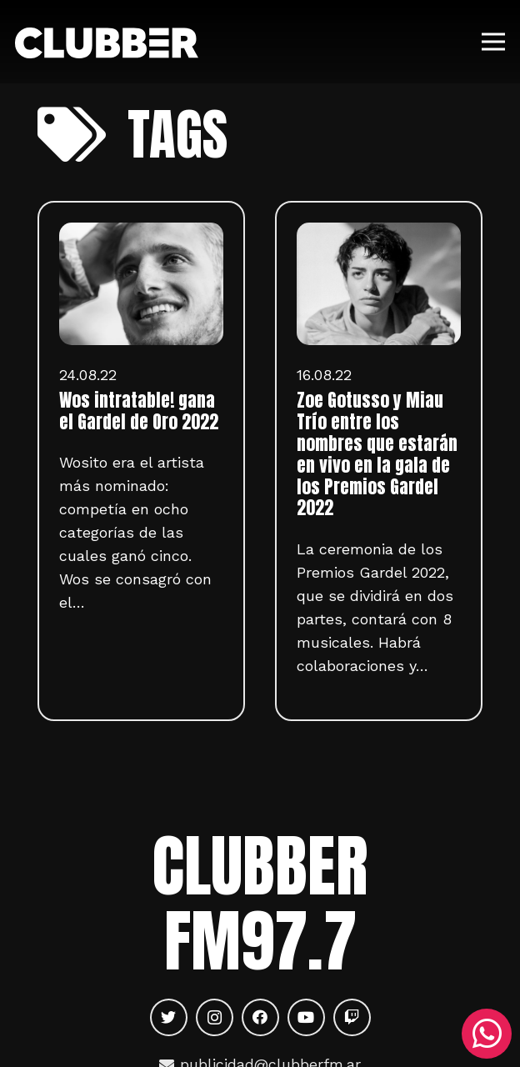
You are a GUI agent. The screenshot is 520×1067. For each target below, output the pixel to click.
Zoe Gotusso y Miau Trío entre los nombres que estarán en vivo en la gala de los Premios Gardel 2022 (377, 454)
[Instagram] (214, 1017)
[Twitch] (352, 1017)
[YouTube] (306, 1017)
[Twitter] (169, 1017)
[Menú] (494, 42)
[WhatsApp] (487, 1034)
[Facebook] (260, 1017)
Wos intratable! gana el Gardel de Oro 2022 (138, 411)
